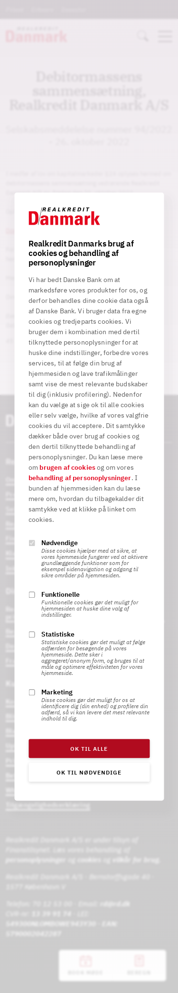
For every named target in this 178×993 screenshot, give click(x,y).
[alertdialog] (89, 496)
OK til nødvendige (89, 772)
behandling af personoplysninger (79, 478)
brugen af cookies (67, 467)
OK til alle (89, 748)
